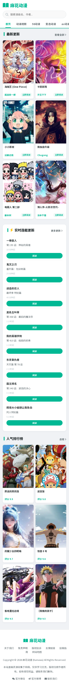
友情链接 (50, 648)
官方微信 (18, 678)
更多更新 (57, 230)
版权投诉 (36, 648)
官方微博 (35, 678)
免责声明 (23, 648)
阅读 (34, 255)
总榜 (62, 439)
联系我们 (51, 678)
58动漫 (36, 24)
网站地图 (37, 652)
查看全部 (60, 34)
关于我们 (9, 648)
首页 (8, 24)
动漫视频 (21, 24)
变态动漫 (51, 24)
